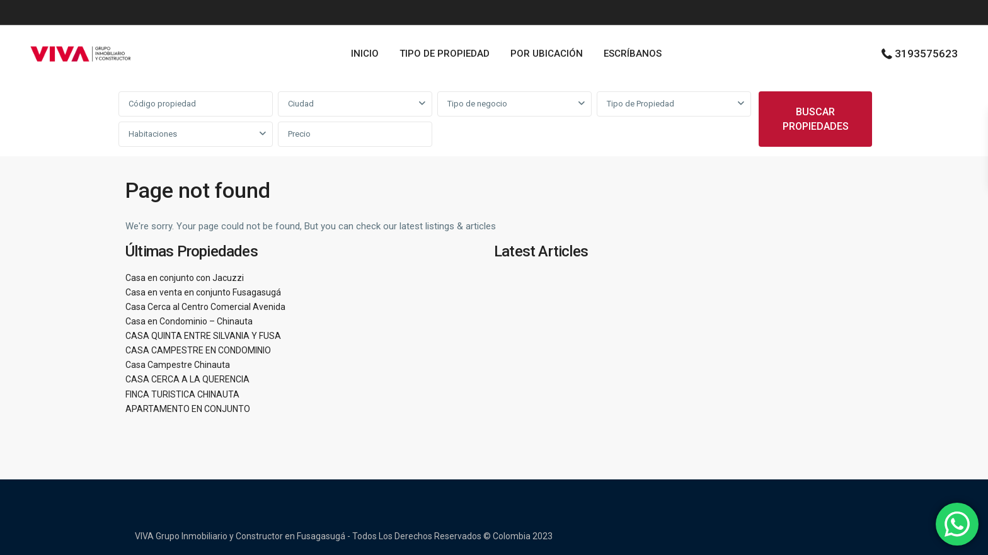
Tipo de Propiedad (640, 103)
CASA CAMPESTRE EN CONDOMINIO (198, 350)
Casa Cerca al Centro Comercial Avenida (205, 307)
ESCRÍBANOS (633, 53)
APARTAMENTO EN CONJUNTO (187, 409)
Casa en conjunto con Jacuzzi (184, 278)
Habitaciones (153, 134)
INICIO (365, 53)
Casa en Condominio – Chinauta (189, 321)
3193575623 (926, 53)
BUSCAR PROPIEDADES (816, 119)
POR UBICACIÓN (546, 53)
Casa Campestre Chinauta (177, 365)
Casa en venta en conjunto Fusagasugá (203, 292)
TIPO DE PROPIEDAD (444, 53)
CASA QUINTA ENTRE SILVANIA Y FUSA (203, 336)
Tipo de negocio (477, 103)
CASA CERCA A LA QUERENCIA (187, 379)
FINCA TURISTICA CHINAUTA (182, 394)
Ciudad (301, 103)
